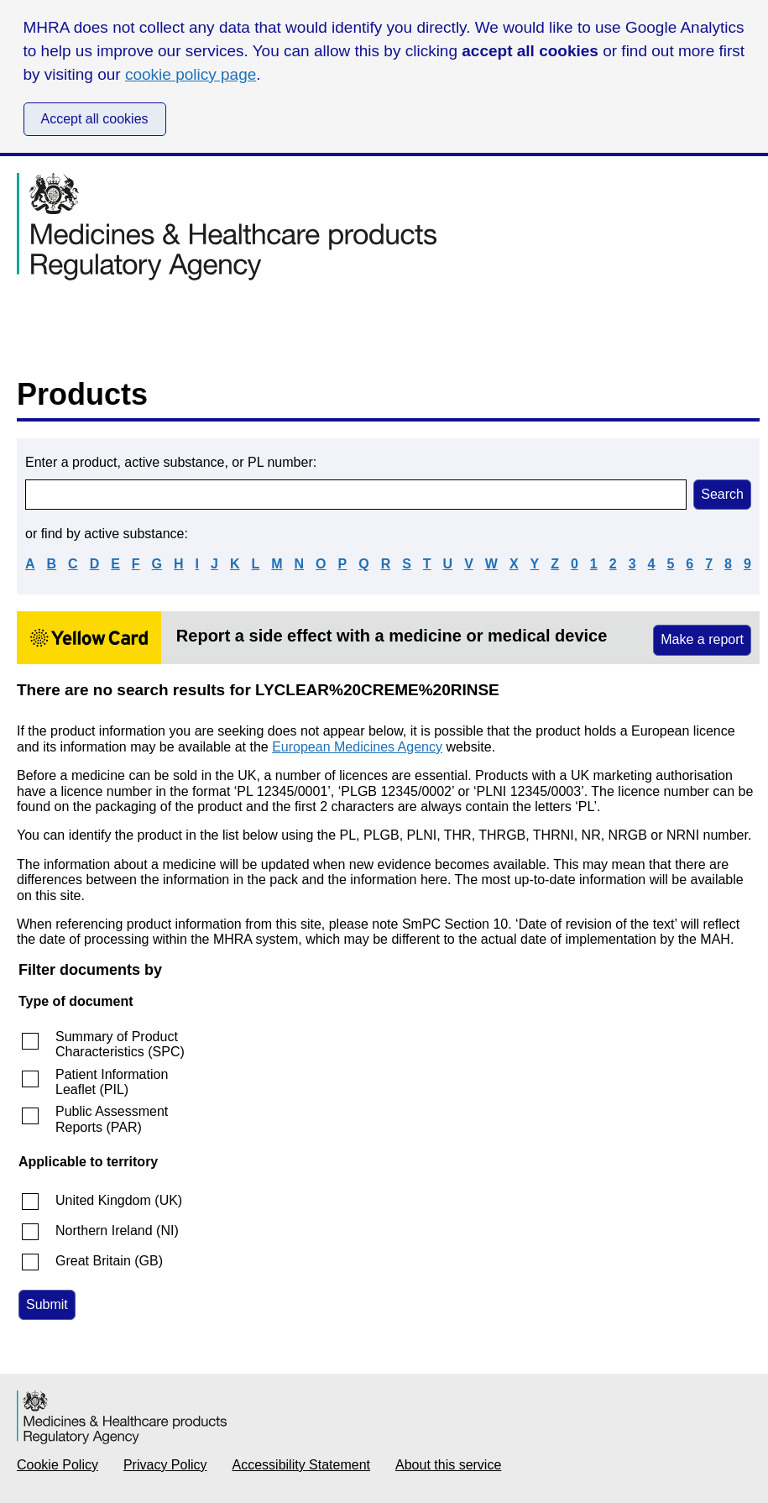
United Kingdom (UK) (118, 1200)
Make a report (702, 639)
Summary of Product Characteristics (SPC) (120, 1044)
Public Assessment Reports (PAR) (111, 1119)
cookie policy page (190, 74)
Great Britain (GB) (109, 1261)
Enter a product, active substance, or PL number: (170, 462)
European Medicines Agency (357, 747)
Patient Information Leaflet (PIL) (111, 1082)
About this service (448, 1465)
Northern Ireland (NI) (117, 1230)
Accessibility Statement (301, 1465)
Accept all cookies (95, 119)
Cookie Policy (57, 1465)
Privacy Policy (165, 1465)
